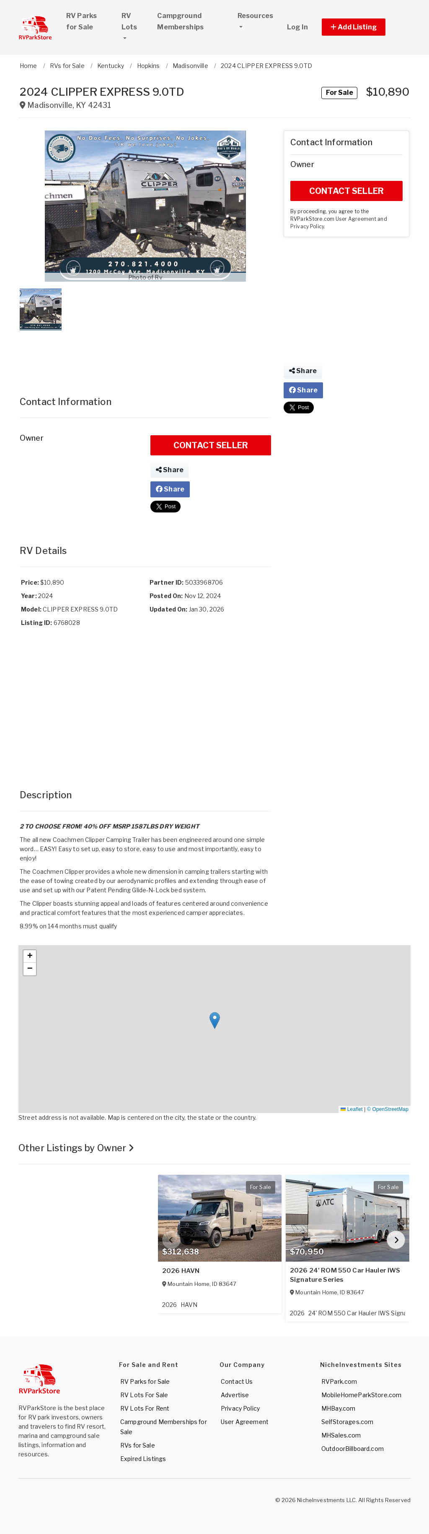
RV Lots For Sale (144, 1394)
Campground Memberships (180, 21)
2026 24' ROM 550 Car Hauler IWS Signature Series (345, 1275)
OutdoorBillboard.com (352, 1448)
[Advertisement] (145, 355)
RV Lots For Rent (144, 1408)
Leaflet (351, 1109)
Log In (297, 27)
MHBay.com (338, 1408)
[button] (363, 27)
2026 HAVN (180, 1271)
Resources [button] (255, 16)
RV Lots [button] (135, 21)
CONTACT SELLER (210, 445)
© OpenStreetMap (387, 1109)
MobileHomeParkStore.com (361, 1394)
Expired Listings (143, 1458)
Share (169, 470)
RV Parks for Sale (81, 21)
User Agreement (356, 219)
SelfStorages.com (347, 1421)
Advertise (235, 1394)
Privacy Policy (307, 227)
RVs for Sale (137, 1445)
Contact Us (237, 1381)
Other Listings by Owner (76, 1147)
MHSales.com (341, 1435)
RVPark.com (339, 1381)
